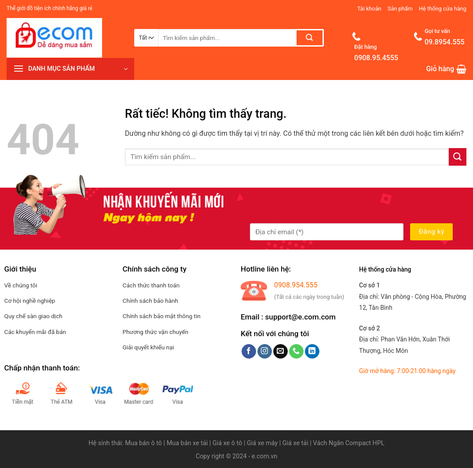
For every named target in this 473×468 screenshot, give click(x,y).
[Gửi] (309, 38)
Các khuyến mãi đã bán (35, 331)
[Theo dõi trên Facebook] (249, 351)
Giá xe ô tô (227, 443)
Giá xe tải (295, 443)
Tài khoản (369, 8)
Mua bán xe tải (187, 443)
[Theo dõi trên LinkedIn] (312, 351)
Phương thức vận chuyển (156, 331)
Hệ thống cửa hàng (442, 8)
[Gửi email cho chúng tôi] (280, 351)
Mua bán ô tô (143, 443)
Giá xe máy (263, 443)
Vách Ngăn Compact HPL (348, 443)
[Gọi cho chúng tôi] (296, 351)
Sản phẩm (400, 8)
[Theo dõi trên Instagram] (264, 351)
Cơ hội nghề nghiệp (29, 300)
